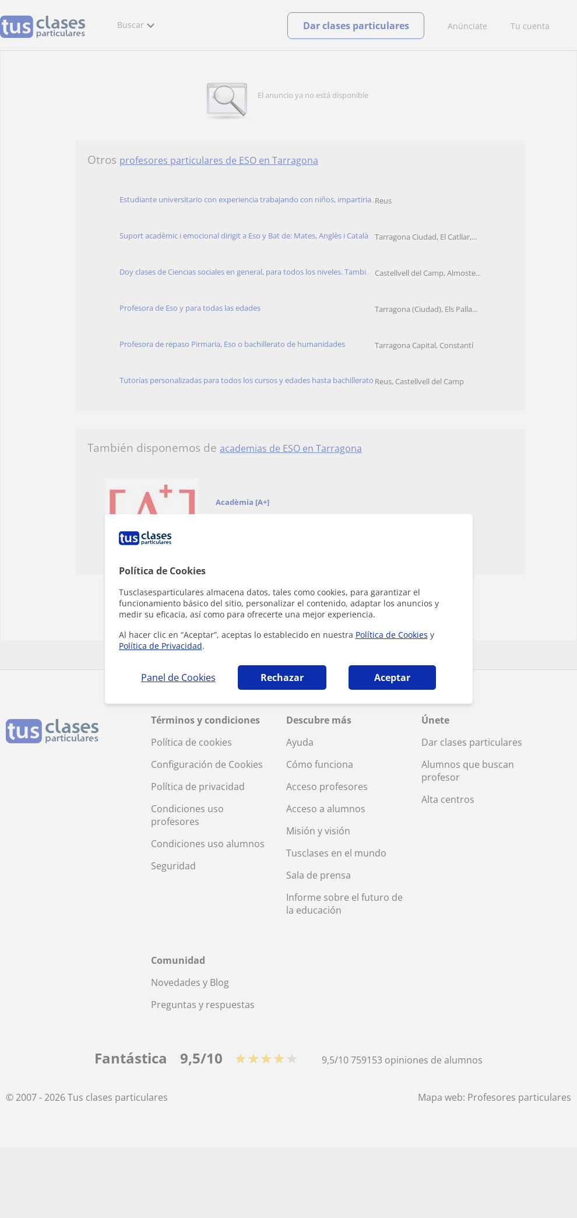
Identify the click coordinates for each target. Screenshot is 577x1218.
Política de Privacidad (160, 645)
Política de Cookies (392, 634)
